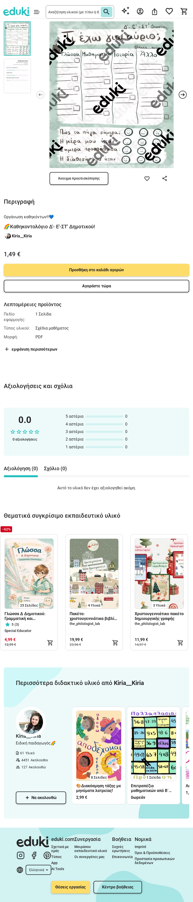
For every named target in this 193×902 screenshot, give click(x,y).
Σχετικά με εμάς (60, 849)
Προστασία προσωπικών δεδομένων (155, 861)
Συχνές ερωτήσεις (121, 849)
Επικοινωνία (122, 857)
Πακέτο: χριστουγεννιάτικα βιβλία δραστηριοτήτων (93, 616)
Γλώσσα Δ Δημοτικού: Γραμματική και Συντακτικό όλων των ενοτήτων (25, 616)
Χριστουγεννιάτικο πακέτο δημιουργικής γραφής (159, 616)
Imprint (140, 847)
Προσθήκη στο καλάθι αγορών (96, 270)
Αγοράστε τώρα (96, 286)
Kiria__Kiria (22, 236)
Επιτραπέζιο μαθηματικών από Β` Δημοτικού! (150, 788)
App (54, 863)
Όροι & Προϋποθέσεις (152, 853)
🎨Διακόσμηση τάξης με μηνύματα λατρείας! (98, 788)
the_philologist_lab (85, 624)
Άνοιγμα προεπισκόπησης (79, 178)
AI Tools (57, 869)
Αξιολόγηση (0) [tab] (21, 468)
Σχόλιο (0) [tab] (55, 468)
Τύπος (56, 857)
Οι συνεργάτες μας (89, 857)
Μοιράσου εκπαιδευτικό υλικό (90, 849)
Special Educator (18, 631)
